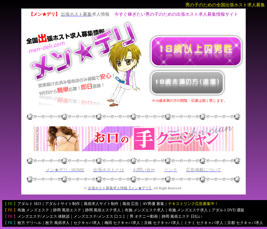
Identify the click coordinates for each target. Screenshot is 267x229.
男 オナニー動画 (144, 216)
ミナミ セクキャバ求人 (204, 223)
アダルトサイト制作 (62, 204)
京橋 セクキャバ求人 (162, 223)
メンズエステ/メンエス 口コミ (100, 216)
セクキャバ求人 (87, 223)
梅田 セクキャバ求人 (122, 223)
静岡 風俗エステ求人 (103, 210)
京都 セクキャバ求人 (245, 223)
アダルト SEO (29, 204)
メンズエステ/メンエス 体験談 (43, 216)
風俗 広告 (130, 204)
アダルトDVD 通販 (228, 210)
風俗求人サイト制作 (101, 204)
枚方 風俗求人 (57, 223)
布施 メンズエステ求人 (144, 210)
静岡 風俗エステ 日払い (182, 216)
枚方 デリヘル (29, 223)
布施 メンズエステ (33, 210)
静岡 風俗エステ (67, 210)
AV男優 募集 (153, 204)
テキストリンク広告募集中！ (193, 204)
